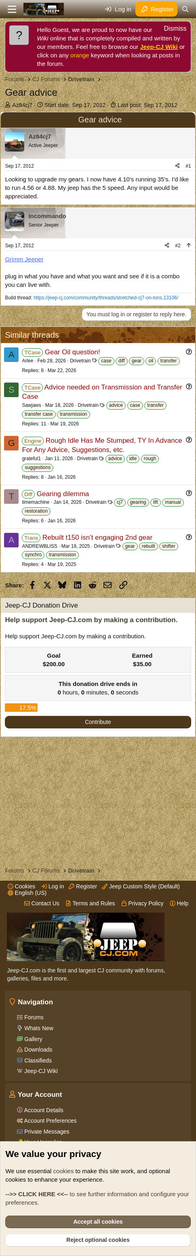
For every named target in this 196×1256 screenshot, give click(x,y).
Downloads (37, 1049)
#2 (177, 245)
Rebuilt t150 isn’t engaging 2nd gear (97, 537)
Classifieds (37, 1060)
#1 (188, 166)
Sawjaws (31, 405)
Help (179, 903)
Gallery (32, 1039)
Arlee (27, 361)
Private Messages (46, 1131)
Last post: (147, 105)
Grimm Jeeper (24, 259)
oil (150, 361)
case (106, 361)
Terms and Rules (90, 903)
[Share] (177, 166)
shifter (168, 546)
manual (173, 502)
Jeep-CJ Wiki (159, 46)
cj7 (120, 502)
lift (155, 502)
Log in (52, 886)
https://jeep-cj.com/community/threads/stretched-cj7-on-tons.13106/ (106, 298)
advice (116, 405)
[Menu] (11, 9)
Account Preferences (49, 1120)
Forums (33, 1017)
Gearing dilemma (63, 494)
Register (83, 886)
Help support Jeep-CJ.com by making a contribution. (91, 620)
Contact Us (41, 903)
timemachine (35, 502)
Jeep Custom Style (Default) (141, 886)
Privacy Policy (142, 903)
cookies (63, 1171)
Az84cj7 (22, 105)
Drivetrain (80, 361)
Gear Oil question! (72, 352)
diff (121, 361)
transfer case (39, 414)
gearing (138, 502)
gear (136, 361)
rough (150, 458)
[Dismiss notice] (171, 29)
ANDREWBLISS (39, 546)
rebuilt (148, 546)
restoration (36, 511)
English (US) (27, 893)
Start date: (75, 105)
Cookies (21, 886)
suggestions (38, 467)
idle (133, 458)
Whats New (38, 1028)
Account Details (43, 1110)
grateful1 (31, 458)
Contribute (98, 722)
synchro (33, 555)
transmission (73, 414)
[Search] (185, 9)
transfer (168, 361)
